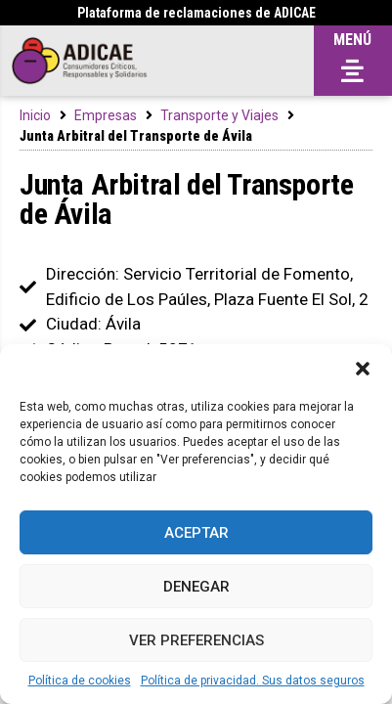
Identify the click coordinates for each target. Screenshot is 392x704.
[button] (362, 368)
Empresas (105, 115)
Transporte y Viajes (219, 115)
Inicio (35, 115)
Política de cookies (79, 680)
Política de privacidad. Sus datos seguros (253, 680)
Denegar (196, 586)
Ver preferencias (196, 640)
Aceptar (196, 533)
